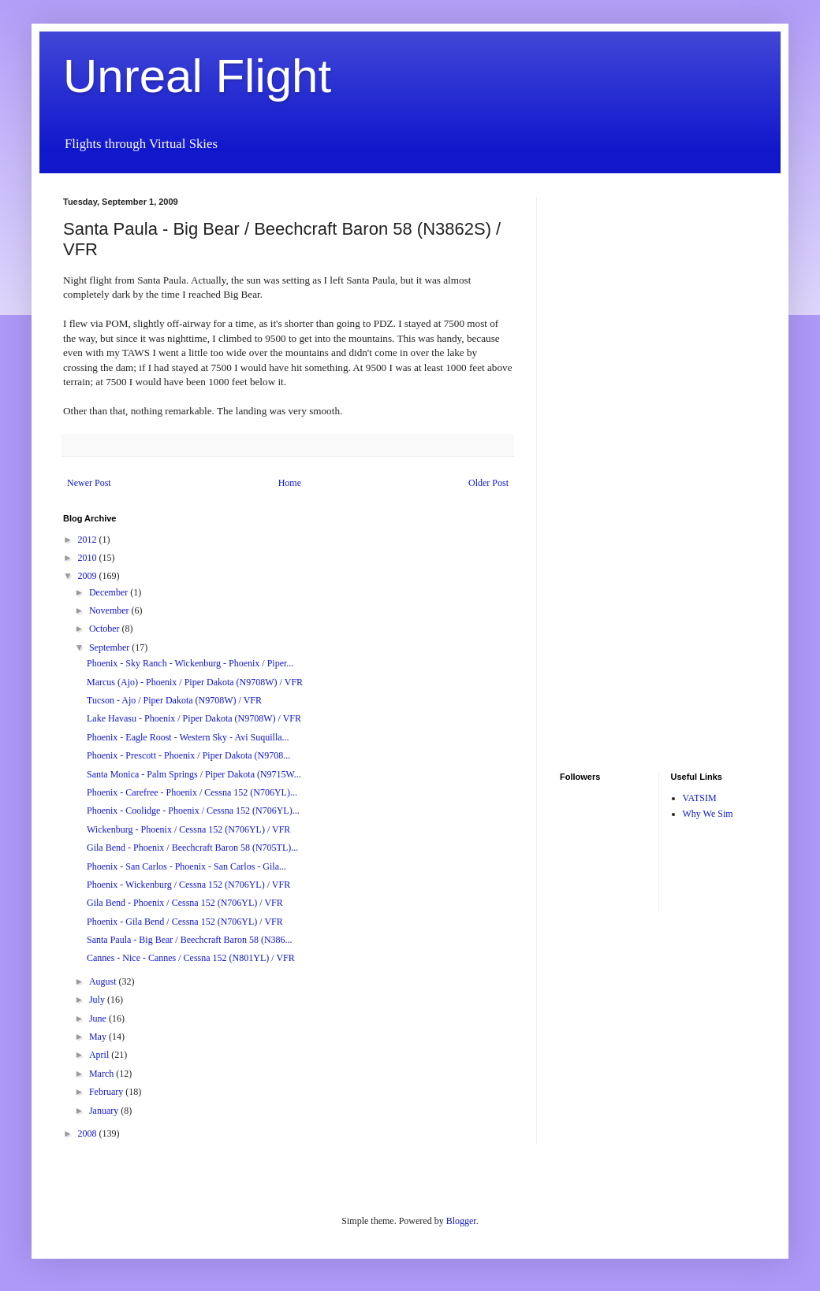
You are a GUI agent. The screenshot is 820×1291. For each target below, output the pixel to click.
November (110, 610)
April (100, 1054)
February (107, 1091)
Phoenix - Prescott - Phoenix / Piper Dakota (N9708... (188, 755)
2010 (88, 557)
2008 (88, 1133)
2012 (88, 539)
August (104, 981)
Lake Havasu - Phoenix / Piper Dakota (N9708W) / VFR (194, 718)
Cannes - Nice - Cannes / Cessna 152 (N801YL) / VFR (191, 957)
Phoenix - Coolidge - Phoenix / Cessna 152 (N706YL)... (193, 810)
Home (289, 482)
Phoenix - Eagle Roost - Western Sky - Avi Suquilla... (188, 737)
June (99, 1018)
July (98, 999)
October (105, 628)
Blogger (461, 1220)
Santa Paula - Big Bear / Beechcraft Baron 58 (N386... (190, 939)
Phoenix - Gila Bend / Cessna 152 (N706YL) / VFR (185, 921)
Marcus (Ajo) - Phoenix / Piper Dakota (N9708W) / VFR (195, 682)
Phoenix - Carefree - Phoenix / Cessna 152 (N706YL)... (192, 792)
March (102, 1073)
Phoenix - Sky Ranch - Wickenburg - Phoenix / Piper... (190, 663)
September (110, 647)
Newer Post (89, 482)
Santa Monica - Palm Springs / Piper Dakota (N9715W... (194, 774)
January (105, 1110)
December (109, 592)
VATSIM (700, 797)
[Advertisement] (607, 433)
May (99, 1036)
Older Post (488, 482)
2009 (88, 575)
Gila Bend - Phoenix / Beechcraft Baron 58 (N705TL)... (192, 847)
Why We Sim (708, 813)
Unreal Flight (197, 76)
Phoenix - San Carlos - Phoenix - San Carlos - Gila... (186, 866)
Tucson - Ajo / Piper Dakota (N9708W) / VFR (174, 700)
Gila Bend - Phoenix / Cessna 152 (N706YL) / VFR (185, 902)
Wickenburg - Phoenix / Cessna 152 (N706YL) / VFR (188, 829)
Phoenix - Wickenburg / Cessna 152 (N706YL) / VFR (188, 884)
